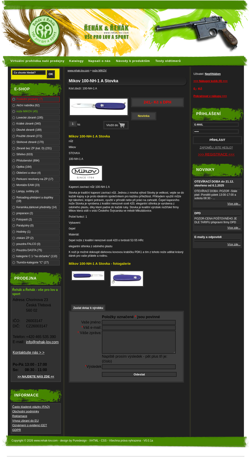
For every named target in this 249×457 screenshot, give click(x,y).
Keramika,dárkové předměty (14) (36, 207)
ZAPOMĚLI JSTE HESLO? (216, 147)
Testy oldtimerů (168, 61)
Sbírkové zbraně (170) (30, 142)
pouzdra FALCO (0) (28, 244)
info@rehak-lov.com (42, 342)
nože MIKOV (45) (27, 111)
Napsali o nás (99, 61)
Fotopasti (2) (24, 219)
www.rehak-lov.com (78, 70)
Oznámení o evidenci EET (29, 425)
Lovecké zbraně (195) (29, 117)
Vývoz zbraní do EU (25, 420)
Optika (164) (24, 166)
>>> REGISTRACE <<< (216, 154)
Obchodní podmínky (25, 411)
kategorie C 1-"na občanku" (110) (36, 256)
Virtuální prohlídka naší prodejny (37, 61)
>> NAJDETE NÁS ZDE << (36, 376)
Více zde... (233, 203)
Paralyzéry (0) (25, 225)
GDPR (16, 430)
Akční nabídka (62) (28, 105)
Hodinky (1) (23, 231)
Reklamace (19, 416)
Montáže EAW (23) (28, 185)
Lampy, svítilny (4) (27, 191)
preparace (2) (24, 213)
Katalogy (76, 61)
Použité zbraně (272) (29, 136)
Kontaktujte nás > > (28, 352)
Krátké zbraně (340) (28, 123)
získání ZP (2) (24, 238)
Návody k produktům (133, 61)
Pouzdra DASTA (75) (29, 250)
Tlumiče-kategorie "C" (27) (32, 262)
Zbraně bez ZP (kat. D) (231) (34, 148)
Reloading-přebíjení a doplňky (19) (34, 199)
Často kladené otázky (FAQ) (31, 406)
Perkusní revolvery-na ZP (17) (34, 179)
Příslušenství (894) (27, 160)
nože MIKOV (99, 70)
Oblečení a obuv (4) (28, 172)
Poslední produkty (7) (29, 99)
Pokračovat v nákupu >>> (210, 96)
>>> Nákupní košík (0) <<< (210, 81)
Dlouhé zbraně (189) (29, 129)
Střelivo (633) (24, 154)
